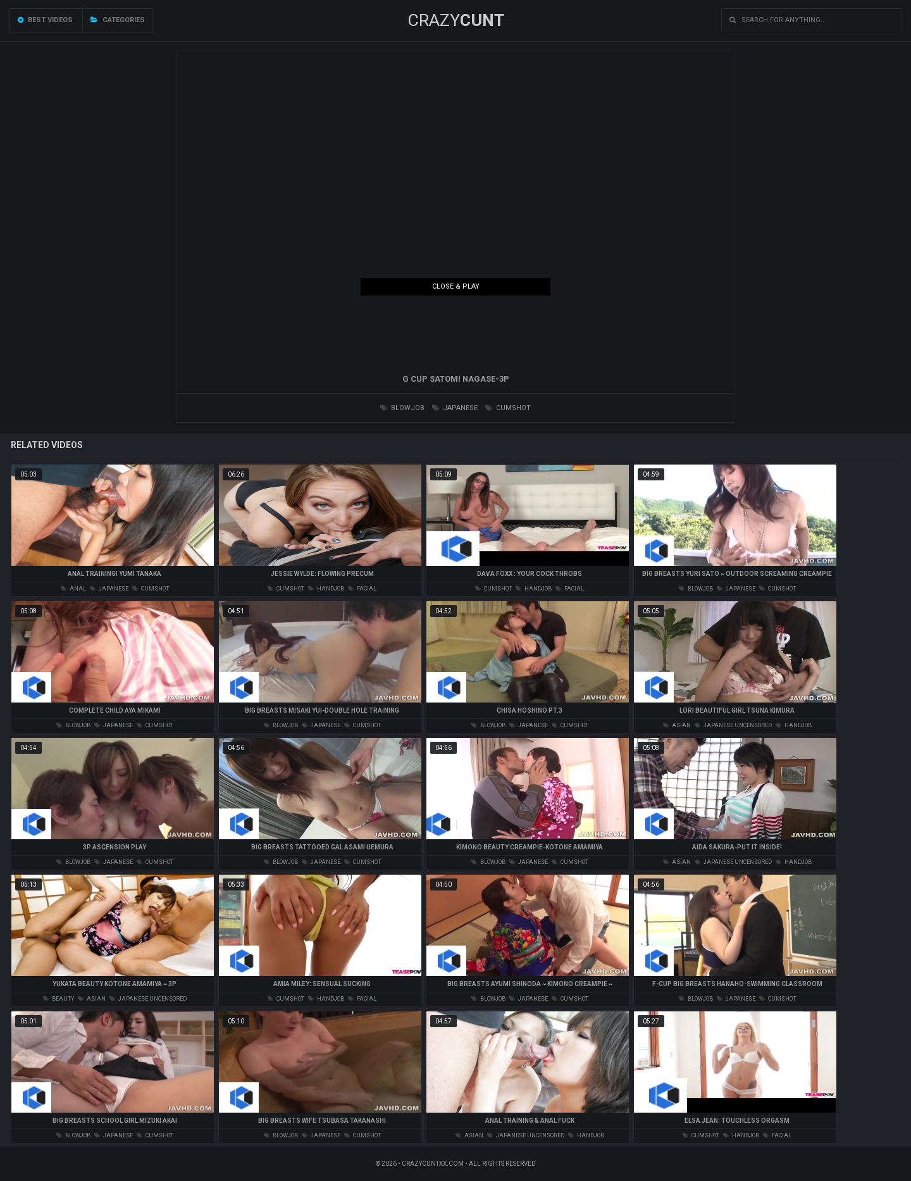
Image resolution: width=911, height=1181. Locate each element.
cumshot (508, 408)
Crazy (455, 20)
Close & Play (456, 286)
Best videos (45, 20)
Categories (117, 20)
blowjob (402, 408)
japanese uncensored (733, 725)
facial (362, 588)
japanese (455, 408)
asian (677, 725)
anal (73, 588)
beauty (58, 999)
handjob (326, 588)
